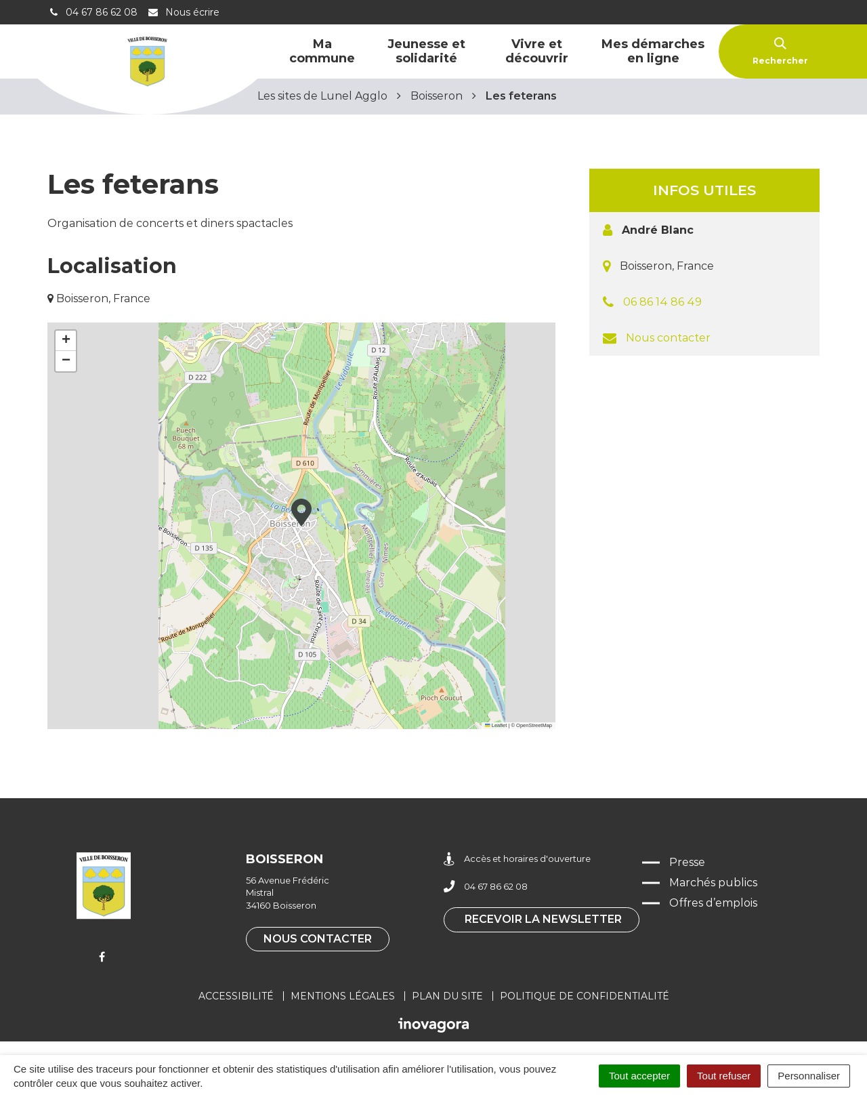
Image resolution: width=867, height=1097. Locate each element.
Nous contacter (668, 337)
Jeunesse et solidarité (426, 51)
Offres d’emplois (713, 902)
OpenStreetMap (534, 725)
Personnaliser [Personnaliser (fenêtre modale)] (809, 1075)
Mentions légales (343, 996)
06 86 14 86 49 (662, 301)
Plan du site (447, 996)
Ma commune (322, 51)
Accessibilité (236, 996)
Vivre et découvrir (536, 51)
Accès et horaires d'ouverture (517, 858)
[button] (301, 512)
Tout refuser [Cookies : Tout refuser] (723, 1075)
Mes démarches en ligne (652, 51)
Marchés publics (713, 882)
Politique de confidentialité (584, 996)
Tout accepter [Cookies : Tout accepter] (639, 1075)
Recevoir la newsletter (543, 919)
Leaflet (496, 725)
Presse (687, 862)
